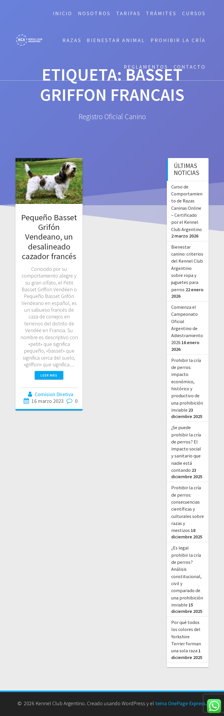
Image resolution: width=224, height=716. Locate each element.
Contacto (190, 66)
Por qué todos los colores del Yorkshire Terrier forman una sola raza (186, 636)
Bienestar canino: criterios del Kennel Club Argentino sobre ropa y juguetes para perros (187, 268)
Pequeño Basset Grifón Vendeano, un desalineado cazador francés (49, 236)
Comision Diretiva (54, 394)
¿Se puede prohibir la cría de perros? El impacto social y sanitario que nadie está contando (186, 448)
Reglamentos (146, 66)
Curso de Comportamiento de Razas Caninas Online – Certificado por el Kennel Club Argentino (186, 208)
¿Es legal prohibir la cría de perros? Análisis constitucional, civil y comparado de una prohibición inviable (187, 576)
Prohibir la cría (178, 40)
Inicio (62, 13)
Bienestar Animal (116, 40)
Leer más (49, 375)
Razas (71, 40)
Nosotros (94, 13)
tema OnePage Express (180, 703)
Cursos (194, 13)
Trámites (161, 13)
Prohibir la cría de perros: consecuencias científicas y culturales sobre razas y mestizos (187, 509)
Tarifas (128, 13)
